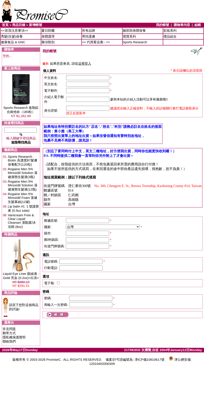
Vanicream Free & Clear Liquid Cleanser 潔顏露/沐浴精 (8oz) (22, 221)
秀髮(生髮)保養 (12, 36)
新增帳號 (35, 25)
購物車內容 (182, 25)
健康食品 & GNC (13, 42)
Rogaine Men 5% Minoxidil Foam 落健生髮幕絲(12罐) (22, 198)
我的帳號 (162, 25)
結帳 (197, 25)
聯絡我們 (9, 341)
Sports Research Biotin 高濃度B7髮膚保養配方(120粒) (22, 160)
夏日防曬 (48, 30)
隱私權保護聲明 (14, 337)
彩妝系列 (170, 30)
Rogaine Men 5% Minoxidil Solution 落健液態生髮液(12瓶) (23, 185)
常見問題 (9, 329)
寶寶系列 (129, 36)
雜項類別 (48, 42)
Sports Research (135, 42)
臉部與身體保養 (134, 30)
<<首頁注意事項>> (14, 30)
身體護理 (48, 36)
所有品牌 (88, 30)
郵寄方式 (9, 333)
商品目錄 (18, 25)
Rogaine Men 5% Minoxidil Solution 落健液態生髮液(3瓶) (23, 173)
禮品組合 (170, 36)
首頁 (5, 25)
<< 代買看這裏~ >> (96, 42)
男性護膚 (88, 36)
